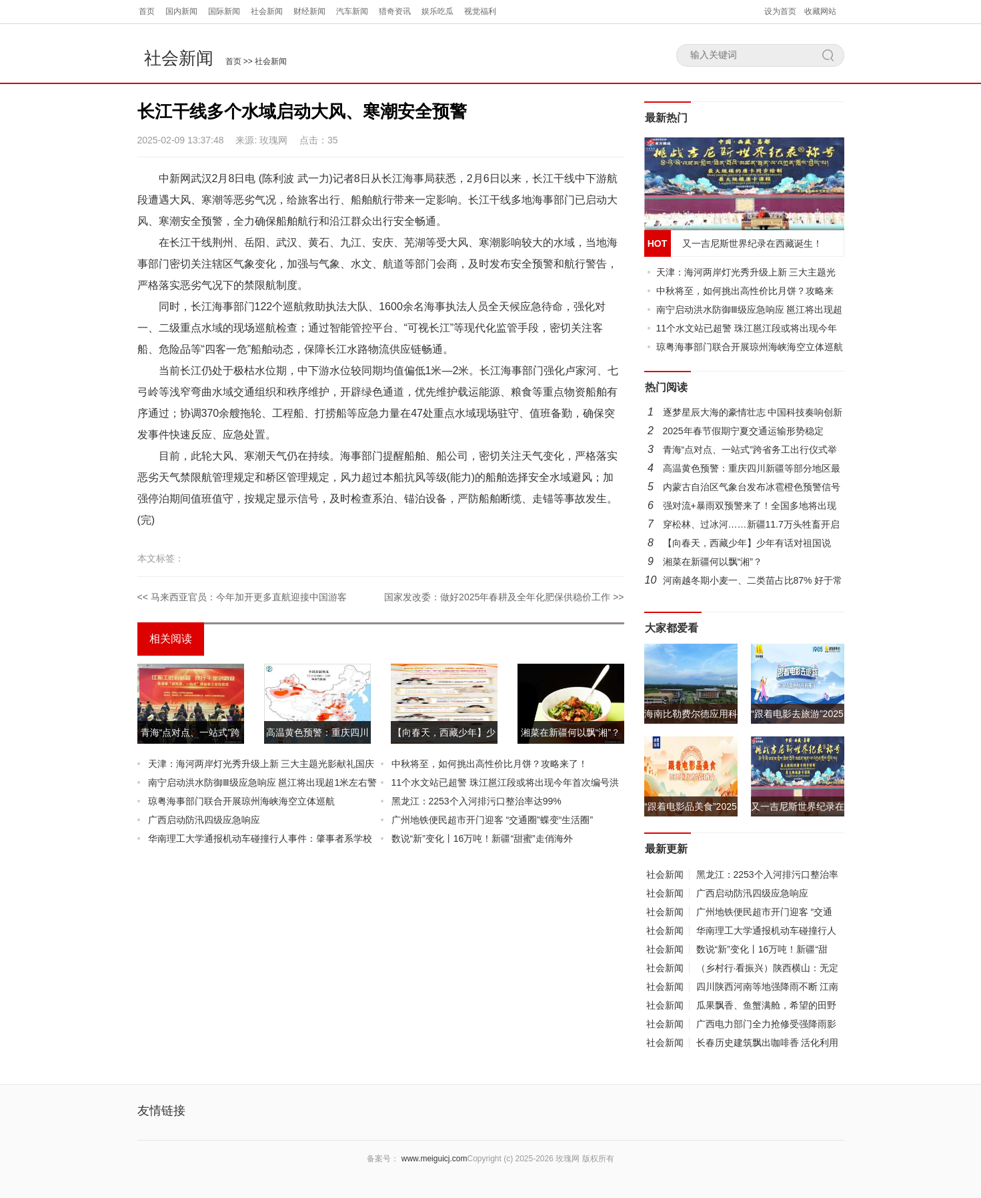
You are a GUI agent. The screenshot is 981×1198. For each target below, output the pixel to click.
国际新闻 (224, 11)
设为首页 (780, 11)
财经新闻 (309, 11)
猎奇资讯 (395, 11)
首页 (147, 11)
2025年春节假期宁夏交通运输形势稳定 (743, 431)
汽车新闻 (352, 11)
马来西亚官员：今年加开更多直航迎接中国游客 (249, 597)
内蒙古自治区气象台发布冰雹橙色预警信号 (751, 487)
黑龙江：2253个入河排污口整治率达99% (476, 801)
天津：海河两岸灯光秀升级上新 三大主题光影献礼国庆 (261, 763)
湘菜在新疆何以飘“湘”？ (712, 561)
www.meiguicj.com (434, 1158)
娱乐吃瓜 (437, 11)
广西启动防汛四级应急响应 (204, 819)
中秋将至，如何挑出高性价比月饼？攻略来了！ (489, 763)
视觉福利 (480, 11)
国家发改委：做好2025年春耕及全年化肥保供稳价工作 (497, 597)
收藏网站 (820, 11)
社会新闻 (267, 11)
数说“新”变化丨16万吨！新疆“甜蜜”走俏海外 (482, 838)
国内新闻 (181, 11)
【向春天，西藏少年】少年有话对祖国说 (747, 543)
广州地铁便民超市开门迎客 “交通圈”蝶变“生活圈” (492, 819)
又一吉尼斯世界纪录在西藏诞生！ (752, 243)
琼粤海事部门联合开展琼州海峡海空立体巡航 (241, 801)
